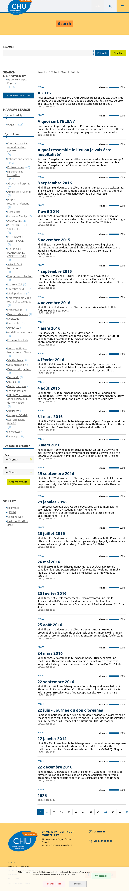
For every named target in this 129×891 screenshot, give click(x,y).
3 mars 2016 (49, 445)
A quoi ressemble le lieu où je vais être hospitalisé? (74, 152)
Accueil (11, 381)
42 (91, 812)
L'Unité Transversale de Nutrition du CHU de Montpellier (19, 399)
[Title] (12, 512)
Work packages (16, 293)
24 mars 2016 (50, 653)
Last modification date (17, 523)
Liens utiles (13, 211)
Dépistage (13, 318)
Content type (15, 516)
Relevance (13, 507)
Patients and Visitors (19, 158)
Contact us (97, 831)
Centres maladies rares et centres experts (17, 147)
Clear (103, 53)
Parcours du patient (19, 369)
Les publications (16, 390)
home (12, 862)
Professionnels (15, 167)
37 (54, 812)
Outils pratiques (16, 386)
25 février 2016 (52, 593)
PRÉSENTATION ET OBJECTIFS (18, 227)
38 (61, 812)
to (6, 467)
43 (98, 812)
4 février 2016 (51, 359)
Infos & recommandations (18, 201)
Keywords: (8, 46)
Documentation (16, 364)
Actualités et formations (14, 266)
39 (69, 812)
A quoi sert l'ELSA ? (56, 121)
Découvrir (13, 377)
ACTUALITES (14, 220)
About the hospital (18, 183)
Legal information (19, 867)
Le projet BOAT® (17, 415)
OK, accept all (101, 876)
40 (76, 812)
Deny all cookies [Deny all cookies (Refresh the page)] (54, 884)
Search (119, 53)
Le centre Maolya (17, 216)
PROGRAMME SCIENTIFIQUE (15, 238)
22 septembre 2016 (56, 682)
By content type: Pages (17, 81)
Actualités (13, 327)
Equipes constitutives (19, 276)
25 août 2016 (50, 625)
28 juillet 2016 (51, 533)
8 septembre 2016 (55, 183)
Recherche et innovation (15, 173)
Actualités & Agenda (19, 191)
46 (120, 812)
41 (83, 812)
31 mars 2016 (50, 416)
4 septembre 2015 (55, 271)
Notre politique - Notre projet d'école (19, 350)
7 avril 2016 (49, 211)
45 (113, 812)
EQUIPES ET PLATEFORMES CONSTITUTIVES (16, 252)
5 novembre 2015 (54, 240)
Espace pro (13, 436)
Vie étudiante (15, 360)
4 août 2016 (49, 388)
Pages (10, 124)
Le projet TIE (14, 284)
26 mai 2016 (49, 562)
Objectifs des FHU (17, 288)
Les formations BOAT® (16, 421)
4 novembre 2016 (54, 302)
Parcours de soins (17, 314)
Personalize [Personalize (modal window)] (78, 884)
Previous (40, 812)
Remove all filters (19, 95)
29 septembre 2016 (56, 473)
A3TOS (44, 93)
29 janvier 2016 (52, 502)
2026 (42, 795)
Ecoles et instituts (17, 340)
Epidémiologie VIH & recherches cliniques (19, 299)
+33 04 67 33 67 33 (100, 841)
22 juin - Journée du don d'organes (70, 710)
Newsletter (13, 431)
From (7, 455)
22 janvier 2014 (52, 738)
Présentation (15, 309)
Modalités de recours (19, 332)
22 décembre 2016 (55, 767)
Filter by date (19, 482)
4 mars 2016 (49, 328)
